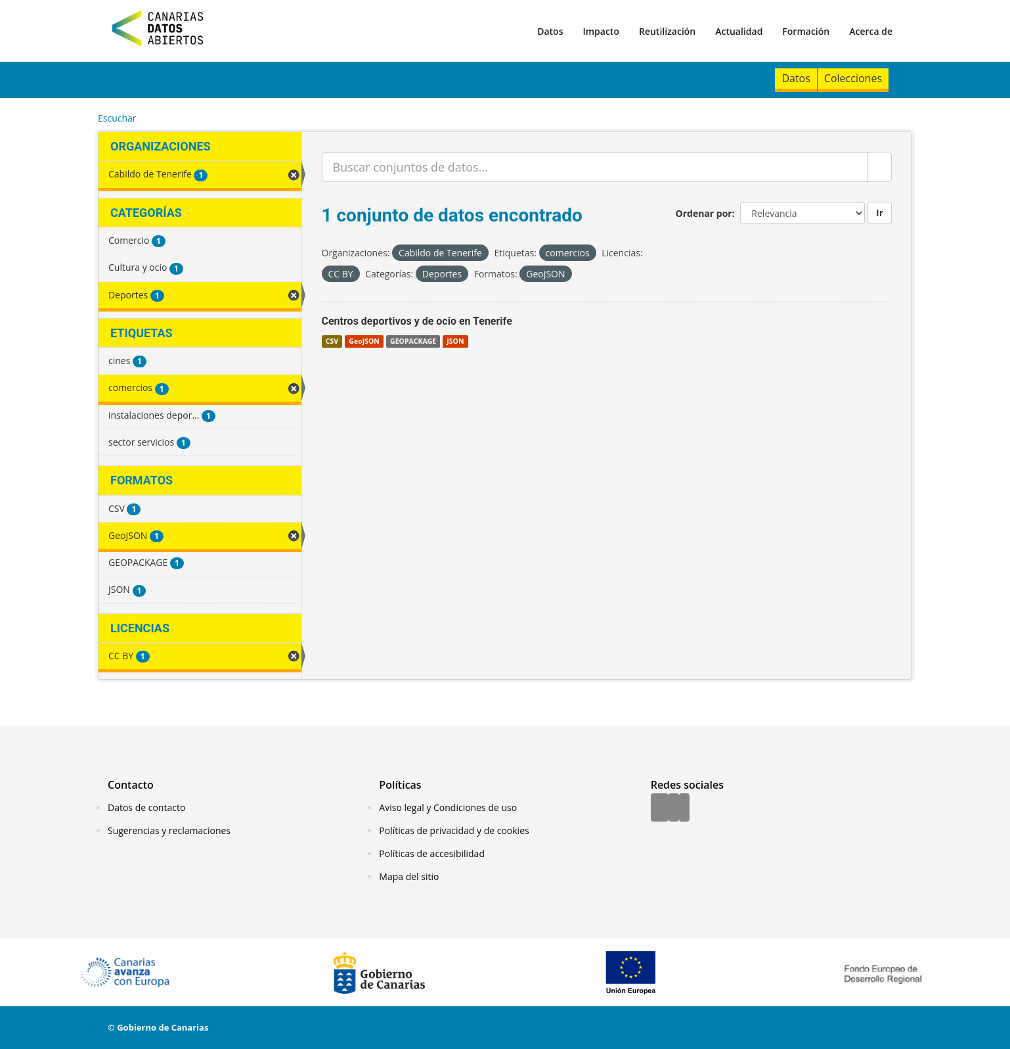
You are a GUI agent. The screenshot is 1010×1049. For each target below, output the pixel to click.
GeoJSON (364, 341)
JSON (455, 341)
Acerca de (870, 31)
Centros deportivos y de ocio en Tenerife (417, 321)
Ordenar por (704, 213)
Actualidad (738, 31)
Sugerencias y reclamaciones (169, 830)
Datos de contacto (146, 807)
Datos (550, 31)
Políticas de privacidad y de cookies (454, 830)
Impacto (600, 31)
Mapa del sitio (409, 876)
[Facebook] (660, 808)
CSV (332, 341)
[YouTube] (684, 808)
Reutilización (667, 31)
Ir (879, 212)
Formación (805, 31)
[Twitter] (674, 808)
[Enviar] (879, 167)
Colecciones (853, 78)
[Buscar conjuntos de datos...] (595, 167)
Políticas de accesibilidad (432, 853)
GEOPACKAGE (413, 341)
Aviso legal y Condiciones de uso (448, 807)
